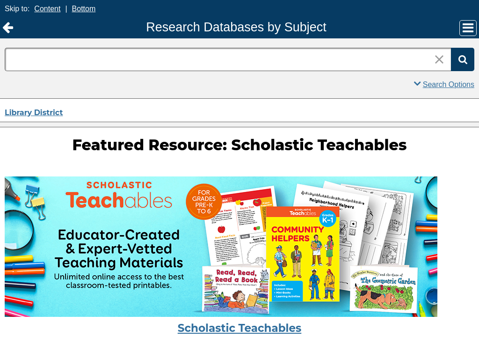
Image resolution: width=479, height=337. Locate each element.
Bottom (84, 9)
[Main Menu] (468, 28)
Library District (34, 112)
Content (47, 9)
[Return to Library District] (7, 28)
